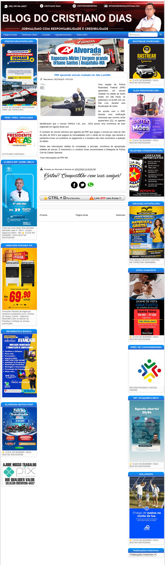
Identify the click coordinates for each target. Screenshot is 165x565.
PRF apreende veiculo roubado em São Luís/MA (82, 75)
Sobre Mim (82, 34)
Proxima (43, 215)
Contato (46, 34)
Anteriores (120, 215)
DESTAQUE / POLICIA (63, 79)
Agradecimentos (63, 34)
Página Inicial (10, 34)
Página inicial (82, 215)
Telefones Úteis (29, 34)
